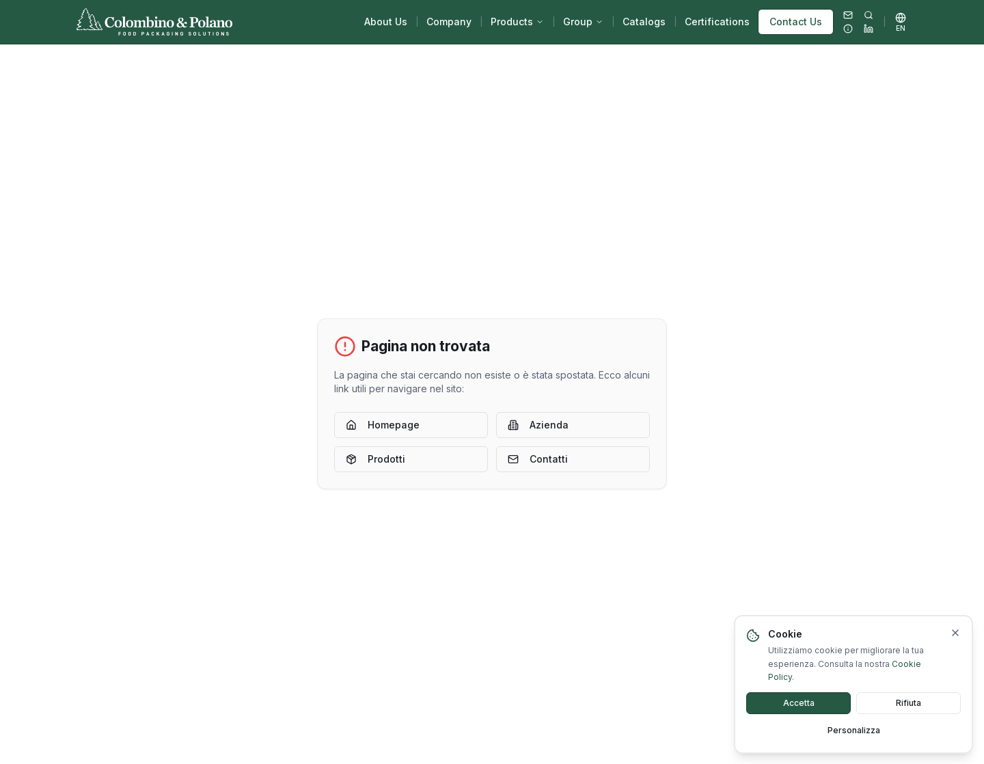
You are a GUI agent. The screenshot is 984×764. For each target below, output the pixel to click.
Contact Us (795, 21)
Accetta (799, 714)
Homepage (383, 425)
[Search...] (868, 15)
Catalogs (644, 21)
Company (449, 21)
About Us (385, 21)
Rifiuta (908, 714)
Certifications (717, 21)
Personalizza (854, 742)
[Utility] (848, 29)
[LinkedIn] (868, 29)
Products (517, 21)
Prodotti (375, 459)
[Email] (848, 15)
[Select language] (900, 22)
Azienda (538, 425)
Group (583, 21)
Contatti (538, 459)
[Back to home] (154, 22)
